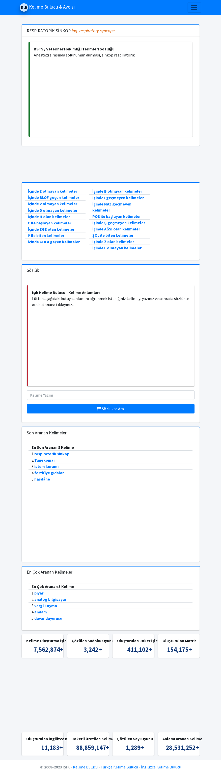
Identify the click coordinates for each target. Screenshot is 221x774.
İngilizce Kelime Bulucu (161, 766)
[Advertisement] (111, 97)
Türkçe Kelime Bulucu (119, 766)
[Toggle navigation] (194, 8)
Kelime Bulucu (85, 766)
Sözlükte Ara (110, 408)
